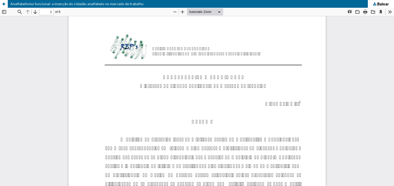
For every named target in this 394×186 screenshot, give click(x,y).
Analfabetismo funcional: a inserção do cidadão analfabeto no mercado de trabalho (77, 4)
